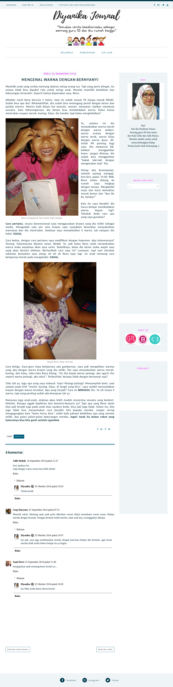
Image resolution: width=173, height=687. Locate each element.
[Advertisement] (143, 262)
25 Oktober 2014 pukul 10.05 (49, 584)
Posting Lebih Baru (17, 649)
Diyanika (25, 486)
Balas (15, 473)
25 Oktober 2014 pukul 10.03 (49, 486)
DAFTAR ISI (28, 5)
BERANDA (11, 5)
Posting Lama (105, 649)
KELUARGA (67, 52)
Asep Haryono (20, 509)
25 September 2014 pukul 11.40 (40, 562)
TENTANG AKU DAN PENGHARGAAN (77, 5)
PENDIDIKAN (87, 52)
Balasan (20, 480)
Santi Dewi (18, 562)
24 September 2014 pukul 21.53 (42, 461)
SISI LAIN (107, 52)
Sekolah (19, 436)
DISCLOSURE (46, 5)
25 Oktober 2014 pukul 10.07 (49, 535)
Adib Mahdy (19, 461)
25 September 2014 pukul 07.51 (44, 509)
